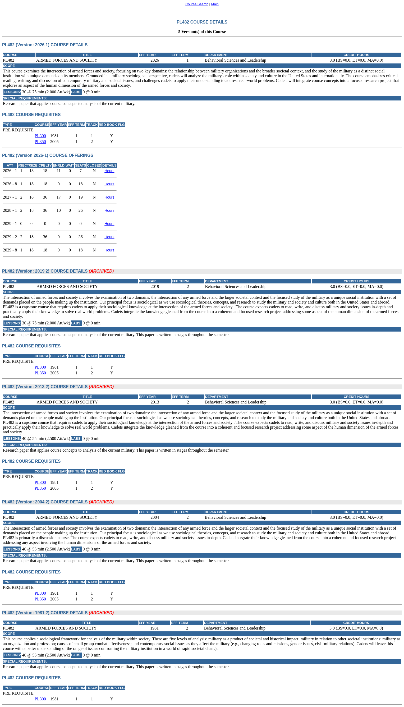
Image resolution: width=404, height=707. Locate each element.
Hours (109, 171)
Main (215, 4)
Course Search (196, 4)
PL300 (40, 136)
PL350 (40, 141)
